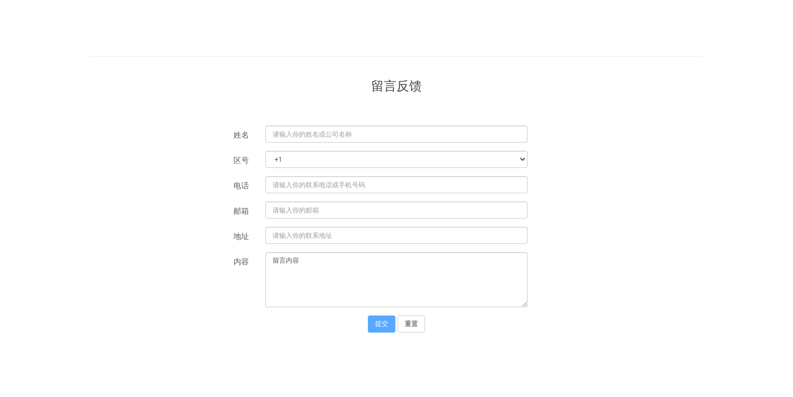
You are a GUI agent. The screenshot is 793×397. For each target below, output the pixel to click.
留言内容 (396, 279)
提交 (381, 324)
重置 (411, 324)
